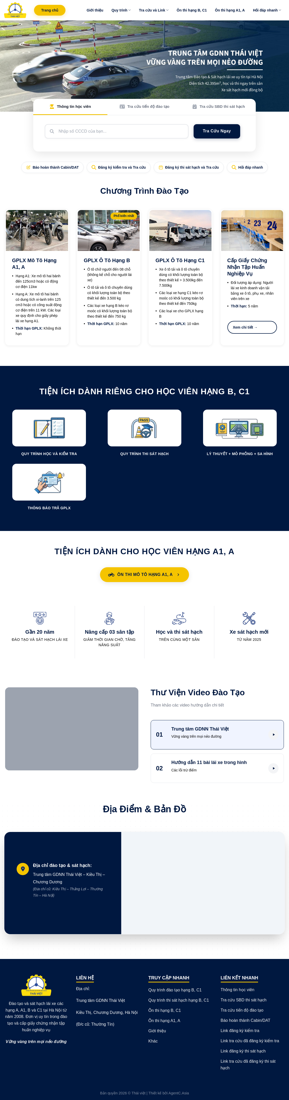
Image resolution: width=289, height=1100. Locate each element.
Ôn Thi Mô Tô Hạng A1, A (144, 575)
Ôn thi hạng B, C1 (192, 10)
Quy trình (121, 10)
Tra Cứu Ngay (217, 131)
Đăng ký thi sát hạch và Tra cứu (189, 167)
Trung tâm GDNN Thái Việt (100, 1000)
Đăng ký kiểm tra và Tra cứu (119, 167)
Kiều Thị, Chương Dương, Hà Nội (107, 1012)
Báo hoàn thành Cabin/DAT (52, 167)
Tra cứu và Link (154, 10)
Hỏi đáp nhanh (267, 10)
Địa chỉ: (83, 989)
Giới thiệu (95, 10)
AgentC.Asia (179, 1093)
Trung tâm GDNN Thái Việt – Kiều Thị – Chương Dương (71, 885)
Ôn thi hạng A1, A (230, 10)
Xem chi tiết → (245, 327)
